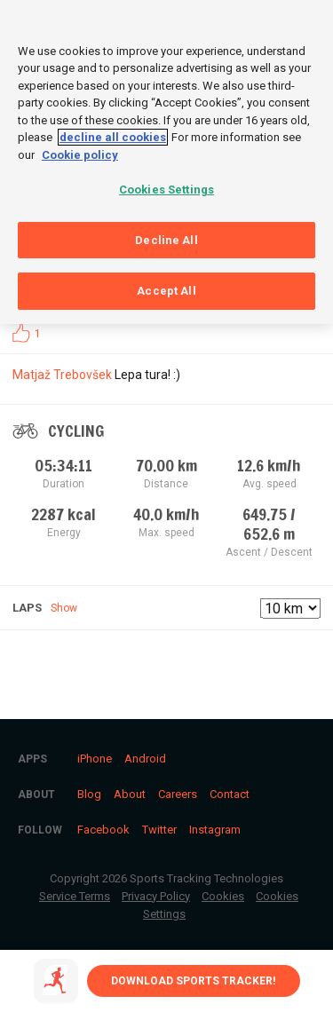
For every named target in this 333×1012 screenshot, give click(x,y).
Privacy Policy (156, 896)
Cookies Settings (166, 186)
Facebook (103, 829)
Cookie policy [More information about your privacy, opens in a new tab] (80, 151)
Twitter (159, 829)
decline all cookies (112, 133)
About (130, 794)
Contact (230, 794)
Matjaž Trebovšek (62, 375)
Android (145, 758)
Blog (89, 794)
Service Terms (74, 896)
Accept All (166, 287)
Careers (177, 794)
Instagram (215, 829)
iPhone (94, 758)
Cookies (223, 896)
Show (64, 608)
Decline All (166, 236)
